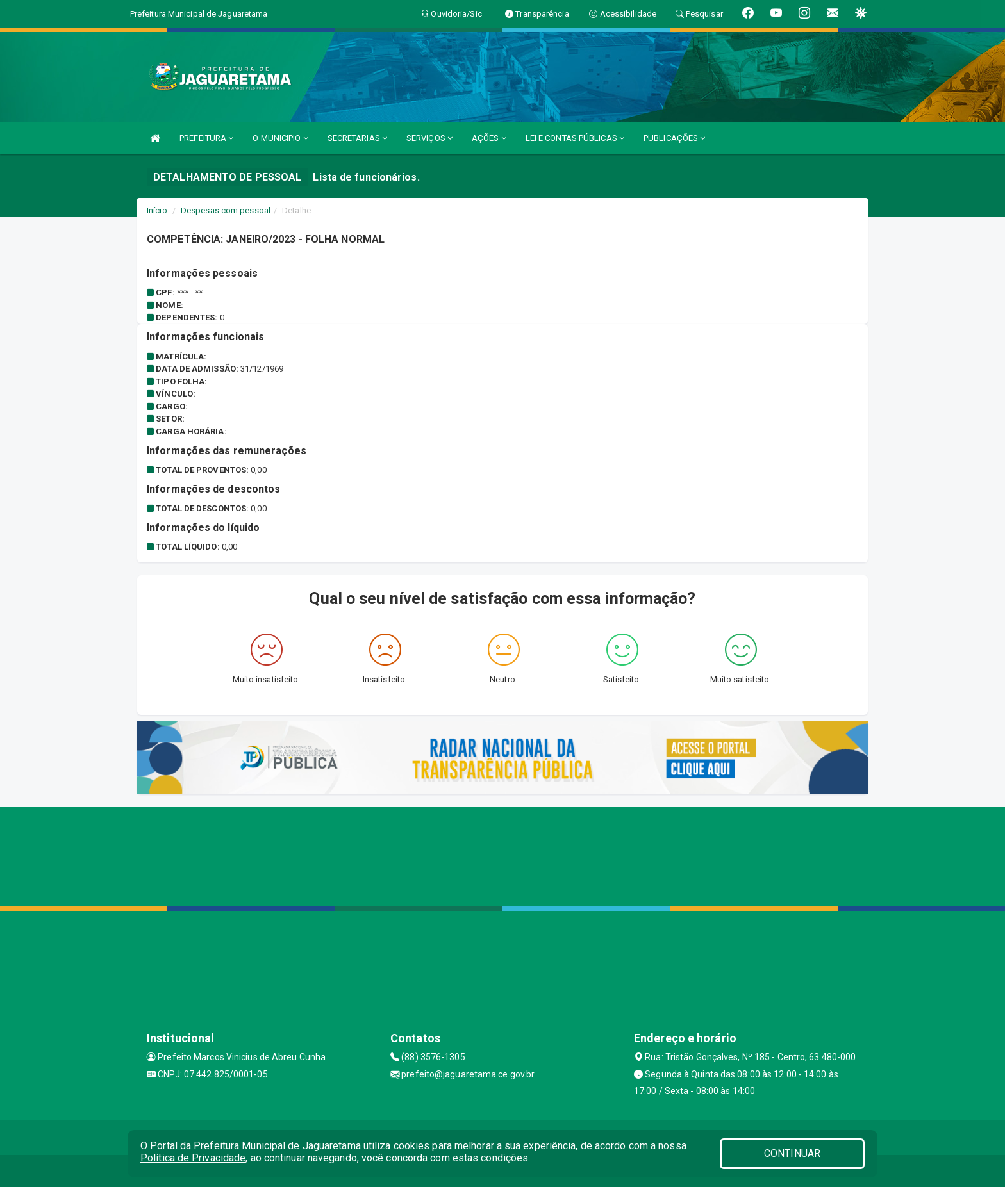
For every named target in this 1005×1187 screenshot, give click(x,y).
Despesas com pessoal (225, 210)
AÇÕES (489, 138)
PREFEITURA (206, 138)
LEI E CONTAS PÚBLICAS (575, 138)
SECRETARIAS (357, 138)
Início (157, 210)
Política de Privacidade (192, 1158)
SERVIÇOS (429, 138)
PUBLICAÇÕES (674, 138)
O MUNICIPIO (280, 138)
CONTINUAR (792, 1153)
